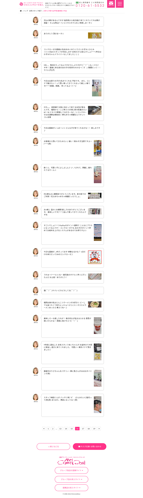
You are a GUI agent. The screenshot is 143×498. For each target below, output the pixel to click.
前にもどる (53, 446)
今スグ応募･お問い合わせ (89, 446)
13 (60, 429)
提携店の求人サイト (71, 488)
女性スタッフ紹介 (35, 11)
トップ (25, 11)
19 (94, 429)
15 (72, 429)
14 (66, 429)
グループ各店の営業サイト (71, 470)
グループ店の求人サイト (71, 479)
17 (83, 429)
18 (89, 429)
